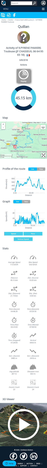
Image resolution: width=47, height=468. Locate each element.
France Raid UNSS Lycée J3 (24, 20)
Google (44, 122)
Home (4, 20)
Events (10, 20)
